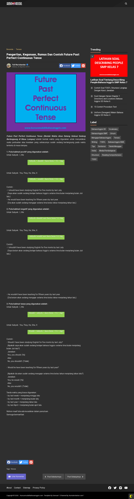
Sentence (102, 146)
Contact (17, 488)
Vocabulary (113, 129)
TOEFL (102, 142)
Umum (113, 133)
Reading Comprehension (111, 155)
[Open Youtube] (125, 487)
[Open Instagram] (120, 487)
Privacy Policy (39, 488)
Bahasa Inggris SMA (116, 142)
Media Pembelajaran (107, 151)
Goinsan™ (56, 495)
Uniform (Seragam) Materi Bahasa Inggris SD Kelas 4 (108, 113)
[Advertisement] (67, 28)
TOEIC (94, 159)
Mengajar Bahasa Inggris (101, 138)
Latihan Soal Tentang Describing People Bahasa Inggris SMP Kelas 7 (108, 81)
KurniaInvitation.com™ (76, 495)
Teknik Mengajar (115, 146)
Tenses (13, 469)
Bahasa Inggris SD (99, 129)
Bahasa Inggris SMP (99, 133)
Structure (95, 155)
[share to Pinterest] (83, 65)
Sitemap (26, 488)
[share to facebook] (65, 65)
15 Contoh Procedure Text (105, 107)
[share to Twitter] (76, 65)
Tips (93, 146)
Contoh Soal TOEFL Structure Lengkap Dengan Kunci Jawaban (110, 89)
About (9, 488)
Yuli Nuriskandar (20, 65)
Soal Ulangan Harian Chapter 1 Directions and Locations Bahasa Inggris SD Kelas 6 (108, 98)
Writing (94, 142)
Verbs (94, 151)
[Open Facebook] (109, 487)
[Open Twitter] (115, 487)
